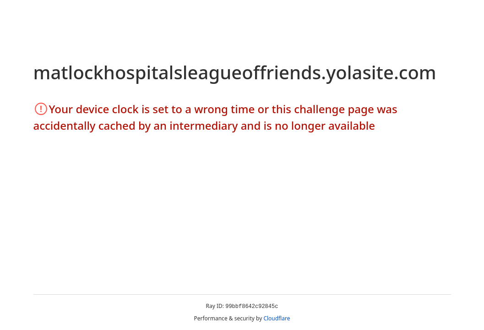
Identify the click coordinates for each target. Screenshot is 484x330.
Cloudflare (276, 318)
